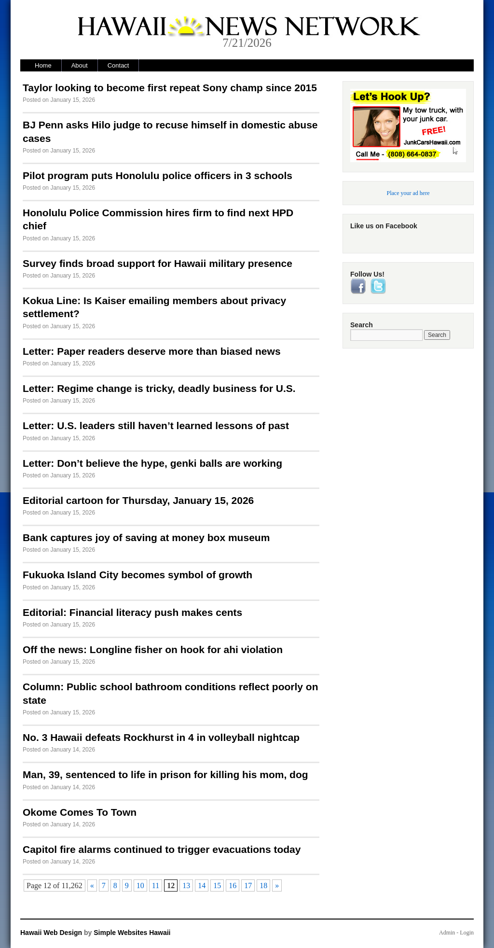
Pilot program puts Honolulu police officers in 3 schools (157, 175)
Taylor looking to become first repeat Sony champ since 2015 (170, 87)
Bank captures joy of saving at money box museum (146, 537)
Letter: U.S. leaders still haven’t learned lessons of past (156, 425)
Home (43, 65)
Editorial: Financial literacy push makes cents (132, 612)
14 (202, 885)
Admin (447, 932)
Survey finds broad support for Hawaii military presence (157, 263)
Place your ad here (408, 193)
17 (248, 885)
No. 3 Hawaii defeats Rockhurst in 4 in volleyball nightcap (161, 737)
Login (467, 932)
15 (217, 885)
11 (155, 885)
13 (186, 885)
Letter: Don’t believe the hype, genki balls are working (152, 463)
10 (140, 885)
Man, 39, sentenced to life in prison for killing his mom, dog (165, 774)
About (79, 65)
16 (232, 885)
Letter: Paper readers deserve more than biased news (152, 351)
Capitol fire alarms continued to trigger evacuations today (162, 849)
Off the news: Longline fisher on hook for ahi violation (153, 649)
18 (263, 885)
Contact (118, 65)
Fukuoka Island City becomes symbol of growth (137, 574)
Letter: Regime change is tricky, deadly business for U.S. (159, 388)
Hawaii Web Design (51, 932)
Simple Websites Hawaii (132, 932)
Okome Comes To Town (80, 812)
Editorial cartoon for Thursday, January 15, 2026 (138, 500)
